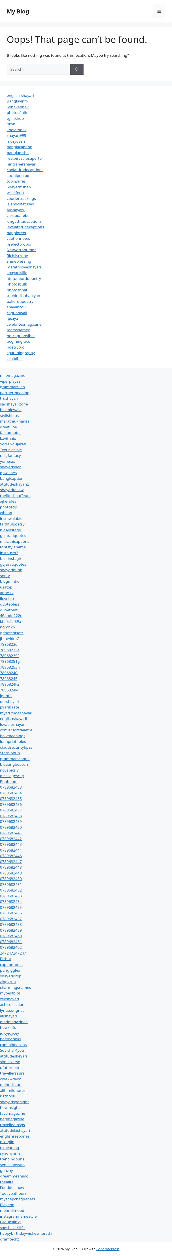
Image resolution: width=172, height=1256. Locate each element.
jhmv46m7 (9, 638)
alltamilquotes (13, 1090)
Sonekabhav (17, 106)
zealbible (15, 358)
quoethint (9, 610)
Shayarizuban (19, 187)
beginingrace (18, 341)
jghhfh (6, 695)
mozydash (16, 141)
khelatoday (16, 129)
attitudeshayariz (14, 484)
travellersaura (12, 1073)
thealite (6, 1181)
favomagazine (12, 1113)
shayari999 (16, 135)
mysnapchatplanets (17, 1198)
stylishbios (9, 415)
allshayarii (16, 209)
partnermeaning (14, 392)
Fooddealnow (12, 1187)
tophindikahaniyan (23, 295)
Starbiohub (10, 752)
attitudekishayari (15, 1130)
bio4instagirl (11, 529)
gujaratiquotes (13, 535)
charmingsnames (15, 987)
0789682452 (11, 890)
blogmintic (9, 581)
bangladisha (18, 152)
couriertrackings (21, 198)
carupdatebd (18, 215)
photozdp (8, 507)
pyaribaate (9, 707)
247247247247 (13, 953)
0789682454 (11, 901)
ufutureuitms (12, 1067)
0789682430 (11, 827)
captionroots (11, 964)
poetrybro (16, 347)
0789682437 (11, 810)
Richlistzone (17, 255)
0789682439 (11, 821)
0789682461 (11, 941)
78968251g (10, 661)
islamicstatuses (20, 204)
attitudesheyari (13, 1056)
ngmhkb (7, 627)
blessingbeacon (14, 764)
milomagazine (12, 375)
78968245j (9, 678)
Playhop (7, 1204)
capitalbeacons (13, 1044)
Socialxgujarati (13, 444)
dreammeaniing (14, 1176)
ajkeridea (8, 501)
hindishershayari (22, 164)
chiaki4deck (10, 1079)
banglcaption (12, 478)
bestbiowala (11, 409)
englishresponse (14, 1136)
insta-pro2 (9, 552)
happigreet (16, 232)
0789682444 (11, 850)
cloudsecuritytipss (16, 747)
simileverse (10, 1061)
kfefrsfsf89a (10, 621)
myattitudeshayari (16, 712)
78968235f (9, 655)
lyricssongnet (12, 1010)
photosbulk (17, 284)
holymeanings (12, 735)
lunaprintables (13, 741)
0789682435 (11, 798)
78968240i (9, 672)
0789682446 (11, 855)
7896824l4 (9, 690)
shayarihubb (11, 569)
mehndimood (12, 1210)
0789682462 (11, 947)
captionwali (17, 312)
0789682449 (11, 873)
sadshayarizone (14, 404)
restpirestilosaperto (24, 158)
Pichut (5, 958)
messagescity (12, 775)
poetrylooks (10, 1038)
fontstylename (13, 547)
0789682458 (11, 924)
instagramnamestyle (18, 1216)
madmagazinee (14, 1021)
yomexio (7, 461)
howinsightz (11, 1107)
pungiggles (10, 970)
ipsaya (12, 318)
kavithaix (8, 438)
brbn (11, 123)
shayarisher (10, 466)
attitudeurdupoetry (24, 278)
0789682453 (11, 895)
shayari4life (17, 272)
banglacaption (19, 146)
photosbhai (17, 289)
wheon (6, 512)
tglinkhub (15, 118)
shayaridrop (11, 976)
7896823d (9, 644)
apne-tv (6, 592)
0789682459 (11, 930)
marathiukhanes (14, 421)
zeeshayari (9, 998)
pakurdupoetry (20, 301)
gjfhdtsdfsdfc (12, 632)
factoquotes (10, 432)
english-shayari (20, 95)
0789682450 (11, 878)
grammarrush (12, 386)
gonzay (6, 1170)
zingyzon (8, 981)
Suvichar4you (12, 1050)
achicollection (12, 1004)
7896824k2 (9, 684)
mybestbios (10, 993)
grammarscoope (15, 758)
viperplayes (10, 381)
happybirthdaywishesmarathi (26, 1233)
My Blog (18, 11)
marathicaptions (14, 541)
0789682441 (11, 832)
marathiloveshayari (24, 267)
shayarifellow (12, 489)
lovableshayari (13, 724)
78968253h (10, 667)
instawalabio (11, 518)
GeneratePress (107, 1249)
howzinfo (8, 1027)
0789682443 (11, 844)
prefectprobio (19, 244)
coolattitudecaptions (25, 169)
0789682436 (11, 804)
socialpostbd (18, 175)
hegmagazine (12, 1118)
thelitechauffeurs (15, 495)
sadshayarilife (12, 1227)
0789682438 (11, 815)
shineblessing (19, 261)
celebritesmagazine (24, 324)
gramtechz (9, 1239)
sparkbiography (21, 352)
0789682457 (11, 918)
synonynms (10, 1153)
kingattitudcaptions (24, 221)
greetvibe (8, 427)
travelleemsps (12, 1124)
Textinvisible (11, 449)
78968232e (9, 649)
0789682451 (11, 884)
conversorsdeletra (16, 730)
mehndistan (11, 1084)
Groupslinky (10, 1221)
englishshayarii (13, 718)
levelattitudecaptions (25, 226)
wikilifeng (15, 192)
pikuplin (7, 1141)
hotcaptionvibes (21, 335)
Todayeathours (13, 1193)
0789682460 (11, 935)
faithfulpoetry (12, 524)
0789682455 (11, 907)
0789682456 (11, 913)
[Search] (77, 69)
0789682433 (11, 787)
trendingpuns (12, 1159)
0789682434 (11, 793)
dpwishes (8, 472)
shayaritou (16, 307)
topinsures (16, 181)
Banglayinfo (17, 101)
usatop (6, 587)
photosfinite (17, 112)
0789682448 (11, 867)
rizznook (7, 1096)
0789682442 (11, 838)
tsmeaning (9, 1147)
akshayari (8, 1015)
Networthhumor (21, 249)
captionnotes (18, 238)
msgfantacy (10, 455)
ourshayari (9, 701)
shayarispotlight (14, 1101)
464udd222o (11, 615)
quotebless (10, 604)
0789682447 (11, 861)
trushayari (9, 398)
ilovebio (7, 598)
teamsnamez (18, 329)
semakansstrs (12, 1164)
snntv (5, 575)
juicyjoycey (9, 1033)
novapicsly (9, 770)
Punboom (8, 781)
